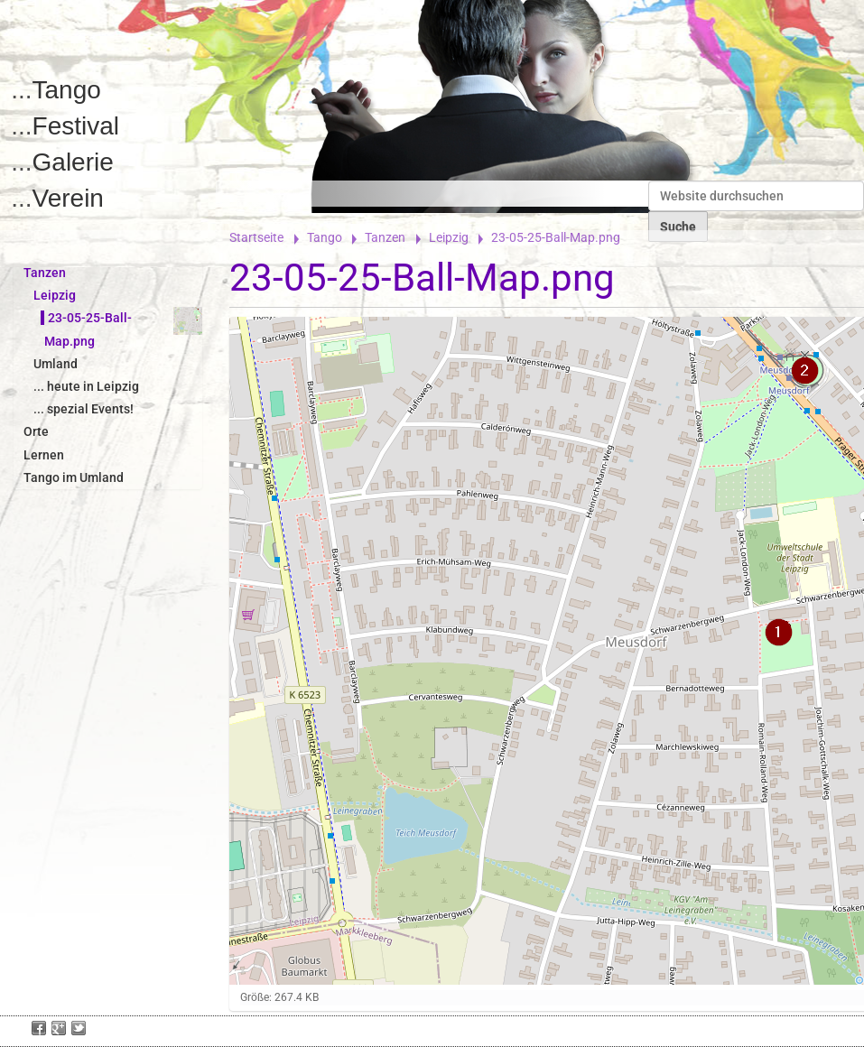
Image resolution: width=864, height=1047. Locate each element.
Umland (55, 364)
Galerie (73, 162)
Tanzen (385, 237)
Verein (68, 198)
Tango (67, 90)
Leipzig (449, 237)
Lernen (43, 455)
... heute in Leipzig (86, 386)
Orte (36, 431)
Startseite (256, 237)
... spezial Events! (83, 409)
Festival (76, 126)
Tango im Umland (73, 477)
